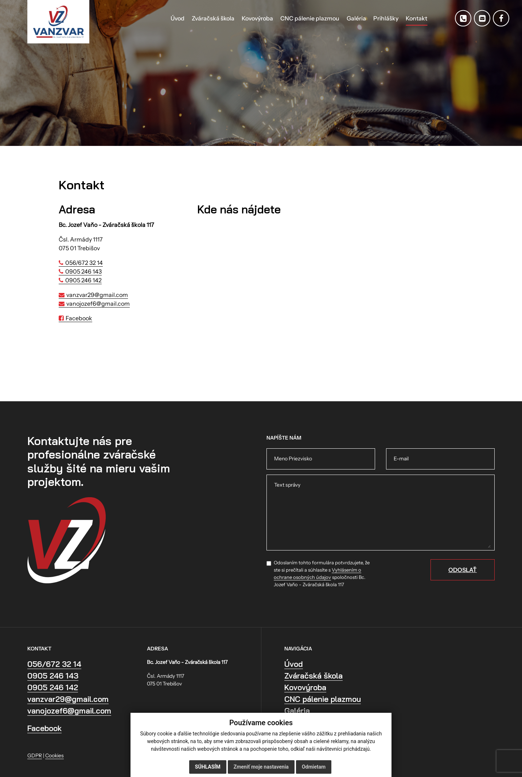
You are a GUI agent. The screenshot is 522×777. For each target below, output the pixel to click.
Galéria (297, 710)
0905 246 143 (83, 271)
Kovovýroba (305, 687)
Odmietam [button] (314, 767)
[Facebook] (501, 18)
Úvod (293, 664)
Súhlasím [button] (208, 767)
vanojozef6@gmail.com (98, 303)
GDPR (34, 755)
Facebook (79, 318)
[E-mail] (482, 18)
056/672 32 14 (84, 262)
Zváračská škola (313, 675)
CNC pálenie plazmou (322, 699)
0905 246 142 (83, 280)
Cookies (54, 755)
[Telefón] (463, 18)
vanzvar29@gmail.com (97, 294)
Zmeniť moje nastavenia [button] (261, 767)
